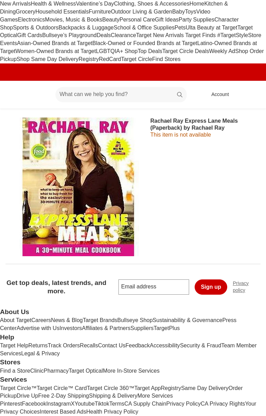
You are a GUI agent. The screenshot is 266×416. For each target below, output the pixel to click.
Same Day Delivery (205, 388)
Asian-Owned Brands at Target (54, 43)
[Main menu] (39, 94)
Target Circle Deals (185, 51)
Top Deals (150, 51)
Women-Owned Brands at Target (55, 51)
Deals (104, 35)
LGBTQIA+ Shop (117, 51)
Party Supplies (196, 20)
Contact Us (111, 345)
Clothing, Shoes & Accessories (151, 4)
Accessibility (165, 345)
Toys (190, 12)
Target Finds (201, 35)
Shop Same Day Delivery (48, 59)
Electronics (31, 20)
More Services (155, 396)
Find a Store (15, 371)
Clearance (123, 35)
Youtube (84, 404)
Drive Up (27, 396)
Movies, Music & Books (73, 20)
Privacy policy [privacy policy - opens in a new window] (249, 286)
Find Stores (166, 59)
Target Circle (136, 59)
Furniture (100, 12)
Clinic (37, 371)
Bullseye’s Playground (69, 35)
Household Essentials (62, 12)
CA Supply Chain (145, 404)
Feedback (137, 345)
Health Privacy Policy (112, 412)
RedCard (110, 59)
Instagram (58, 404)
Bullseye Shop (135, 320)
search (180, 95)
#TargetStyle (232, 35)
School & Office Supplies (144, 28)
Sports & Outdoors (36, 28)
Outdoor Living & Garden (141, 12)
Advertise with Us (38, 328)
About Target (15, 320)
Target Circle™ (18, 388)
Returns (38, 345)
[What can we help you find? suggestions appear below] (121, 94)
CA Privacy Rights (223, 404)
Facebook (34, 404)
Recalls (89, 345)
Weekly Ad (222, 51)
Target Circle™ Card (62, 388)
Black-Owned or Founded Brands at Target (144, 43)
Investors (71, 328)
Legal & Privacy (40, 353)
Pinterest (11, 404)
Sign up (211, 287)
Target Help (14, 345)
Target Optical (86, 371)
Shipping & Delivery (113, 396)
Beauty (110, 20)
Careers (41, 320)
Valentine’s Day (95, 4)
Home (196, 4)
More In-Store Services (131, 371)
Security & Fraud (200, 345)
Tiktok (102, 404)
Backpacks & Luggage (86, 28)
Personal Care (137, 20)
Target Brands (100, 320)
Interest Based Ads (63, 412)
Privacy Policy (183, 404)
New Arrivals (15, 4)
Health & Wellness (53, 4)
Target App (147, 388)
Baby (178, 12)
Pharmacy (56, 371)
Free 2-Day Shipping (63, 396)
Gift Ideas (166, 20)
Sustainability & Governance (187, 320)
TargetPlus (166, 328)
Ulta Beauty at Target (211, 28)
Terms (116, 404)
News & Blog (67, 320)
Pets (180, 28)
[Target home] (15, 94)
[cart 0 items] (251, 94)
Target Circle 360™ (110, 388)
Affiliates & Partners (106, 328)
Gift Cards (29, 35)
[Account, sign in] (216, 94)
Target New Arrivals (160, 35)
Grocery (25, 12)
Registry (89, 59)
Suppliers (142, 328)
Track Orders (64, 345)
